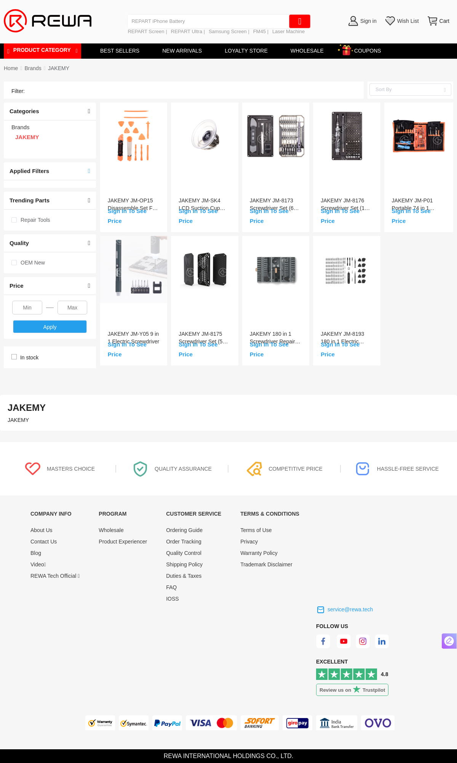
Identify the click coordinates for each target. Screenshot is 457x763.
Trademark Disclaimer (266, 564)
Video (38, 564)
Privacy (249, 542)
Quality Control (183, 553)
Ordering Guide (184, 530)
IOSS (172, 599)
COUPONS (364, 49)
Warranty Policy (259, 553)
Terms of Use (256, 530)
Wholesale (111, 530)
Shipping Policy (184, 564)
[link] (32, 68)
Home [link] (11, 68)
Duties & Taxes (183, 576)
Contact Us (43, 542)
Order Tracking (183, 542)
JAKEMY (58, 68)
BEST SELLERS (119, 51)
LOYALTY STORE (246, 51)
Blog (35, 553)
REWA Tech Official (55, 576)
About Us (41, 530)
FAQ (171, 587)
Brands (32, 68)
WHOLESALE (307, 51)
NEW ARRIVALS (182, 51)
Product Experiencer (123, 542)
